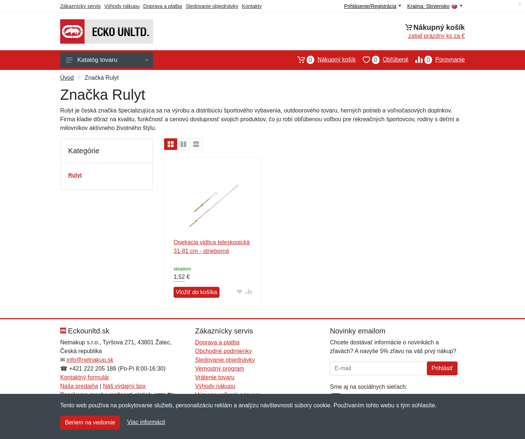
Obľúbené (382, 59)
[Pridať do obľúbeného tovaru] (239, 291)
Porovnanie (436, 59)
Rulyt (75, 175)
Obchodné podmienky (223, 351)
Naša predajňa (79, 386)
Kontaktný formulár (84, 377)
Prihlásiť (442, 368)
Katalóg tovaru (107, 59)
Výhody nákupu (122, 6)
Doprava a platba (162, 6)
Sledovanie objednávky (212, 6)
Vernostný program (219, 368)
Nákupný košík (323, 59)
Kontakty (251, 6)
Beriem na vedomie (90, 422)
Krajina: (434, 6)
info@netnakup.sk (89, 360)
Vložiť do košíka (196, 292)
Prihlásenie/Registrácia (372, 6)
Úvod (67, 78)
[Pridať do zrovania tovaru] (248, 291)
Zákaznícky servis (80, 6)
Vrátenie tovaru (214, 377)
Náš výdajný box (124, 386)
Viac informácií (146, 422)
